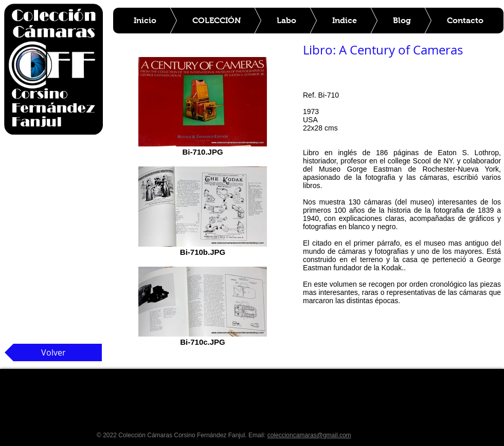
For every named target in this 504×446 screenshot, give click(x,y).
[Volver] (53, 352)
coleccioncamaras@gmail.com (309, 435)
